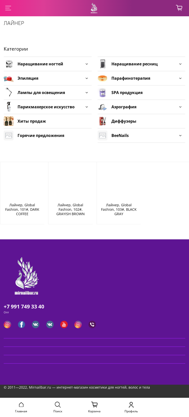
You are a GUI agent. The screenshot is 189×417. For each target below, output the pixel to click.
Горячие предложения (41, 135)
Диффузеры (123, 121)
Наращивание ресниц (134, 64)
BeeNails (120, 135)
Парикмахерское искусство (46, 107)
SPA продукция (127, 92)
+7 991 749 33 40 (24, 306)
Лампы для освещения (41, 92)
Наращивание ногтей (40, 64)
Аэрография (123, 107)
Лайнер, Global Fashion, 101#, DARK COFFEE (22, 209)
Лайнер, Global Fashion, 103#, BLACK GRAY (119, 209)
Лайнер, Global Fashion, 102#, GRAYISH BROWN (70, 209)
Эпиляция (28, 78)
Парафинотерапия (130, 78)
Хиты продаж (32, 121)
